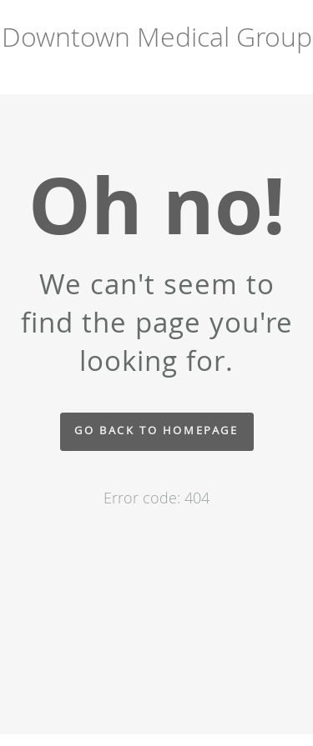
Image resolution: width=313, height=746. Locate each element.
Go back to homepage (156, 430)
